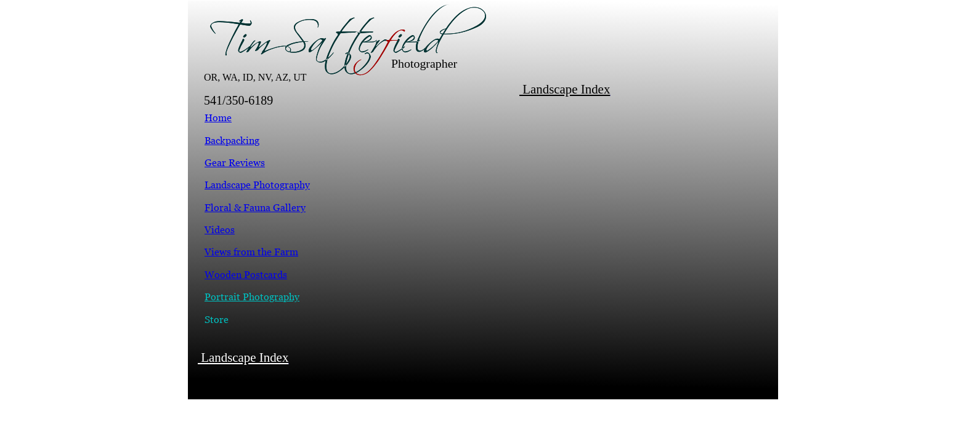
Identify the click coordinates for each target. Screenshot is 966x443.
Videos (220, 229)
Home (218, 117)
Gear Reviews (235, 162)
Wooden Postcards (246, 274)
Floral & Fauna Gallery (255, 207)
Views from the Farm (251, 251)
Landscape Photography (257, 184)
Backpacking (232, 140)
